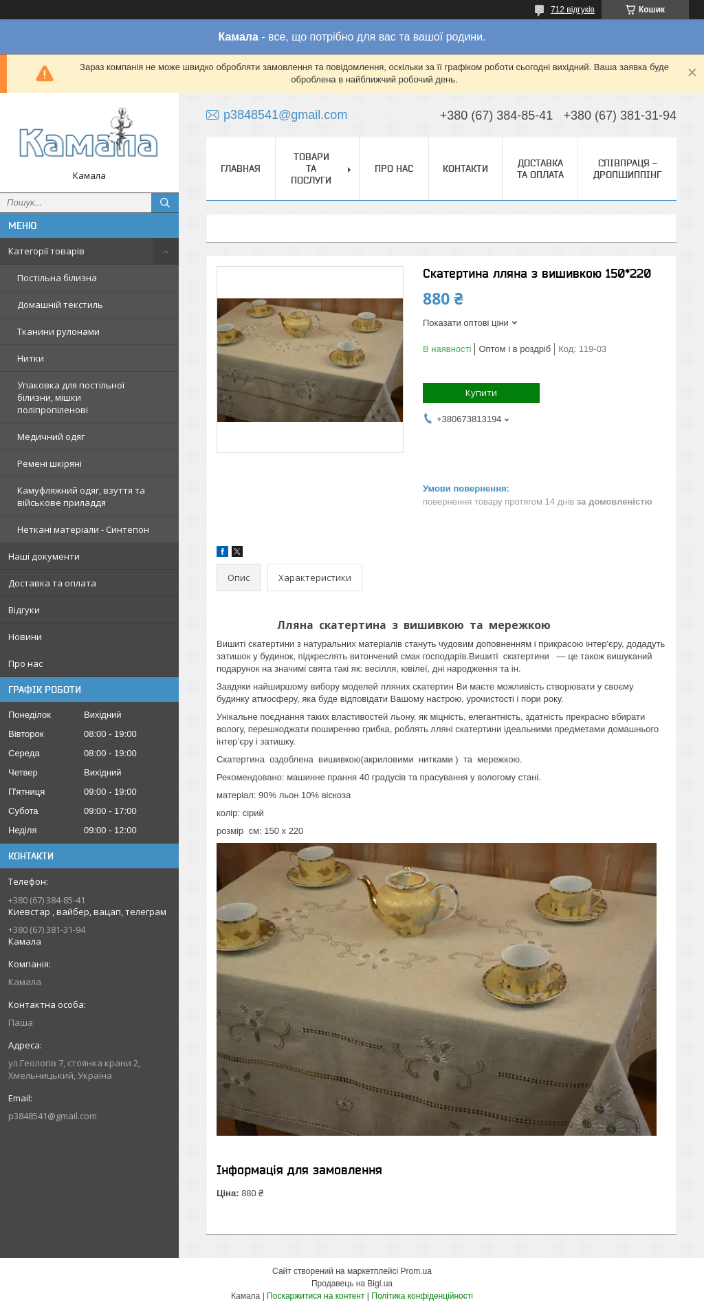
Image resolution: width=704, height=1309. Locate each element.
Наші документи (44, 556)
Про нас (25, 663)
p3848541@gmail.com (52, 1116)
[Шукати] (165, 202)
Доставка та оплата (52, 583)
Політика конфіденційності (422, 1296)
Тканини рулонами (58, 331)
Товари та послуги (311, 168)
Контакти (465, 168)
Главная (241, 168)
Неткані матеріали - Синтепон (83, 529)
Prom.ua (416, 1271)
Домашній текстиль (60, 304)
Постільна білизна (57, 278)
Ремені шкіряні (49, 463)
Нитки (30, 358)
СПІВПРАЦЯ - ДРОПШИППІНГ (627, 168)
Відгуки (24, 610)
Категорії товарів (46, 251)
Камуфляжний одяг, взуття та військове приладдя (81, 496)
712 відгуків (573, 9)
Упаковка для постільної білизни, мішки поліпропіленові (70, 397)
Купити (481, 392)
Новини (25, 636)
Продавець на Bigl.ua (352, 1283)
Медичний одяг (51, 436)
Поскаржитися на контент (315, 1296)
